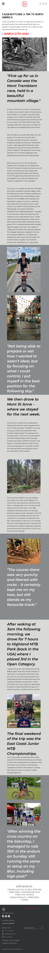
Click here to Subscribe (8, 923)
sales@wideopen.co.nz (11, 933)
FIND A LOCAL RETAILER (31, 908)
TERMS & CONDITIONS (9, 943)
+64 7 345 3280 (9, 930)
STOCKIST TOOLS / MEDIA (10, 940)
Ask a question (9, 937)
